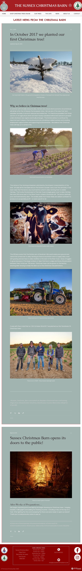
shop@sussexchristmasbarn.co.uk (58, 562)
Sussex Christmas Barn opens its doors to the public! (38, 440)
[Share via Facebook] (11, 413)
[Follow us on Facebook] (77, 550)
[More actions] (71, 30)
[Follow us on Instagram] (77, 557)
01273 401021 (58, 552)
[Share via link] (23, 413)
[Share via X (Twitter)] (15, 413)
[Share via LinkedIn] (19, 413)
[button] (72, 5)
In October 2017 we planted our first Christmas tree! (37, 37)
